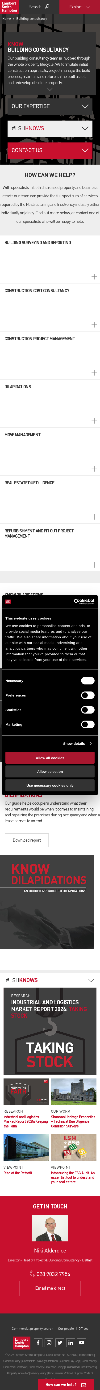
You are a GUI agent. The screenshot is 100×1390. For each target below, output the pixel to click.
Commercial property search (32, 1328)
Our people (66, 1328)
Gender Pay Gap (70, 1361)
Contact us (27, 151)
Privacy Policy (38, 1373)
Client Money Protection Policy (46, 1367)
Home (6, 18)
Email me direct (50, 1288)
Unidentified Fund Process (80, 1367)
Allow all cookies (50, 758)
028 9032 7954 (53, 1274)
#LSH (28, 129)
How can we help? (61, 1384)
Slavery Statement (47, 1361)
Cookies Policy (11, 1361)
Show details (74, 744)
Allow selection (50, 772)
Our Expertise (31, 106)
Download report (27, 840)
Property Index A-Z (18, 1373)
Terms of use (86, 1355)
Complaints (28, 1361)
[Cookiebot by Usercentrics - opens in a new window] (74, 602)
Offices (83, 1328)
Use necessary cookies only (50, 785)
